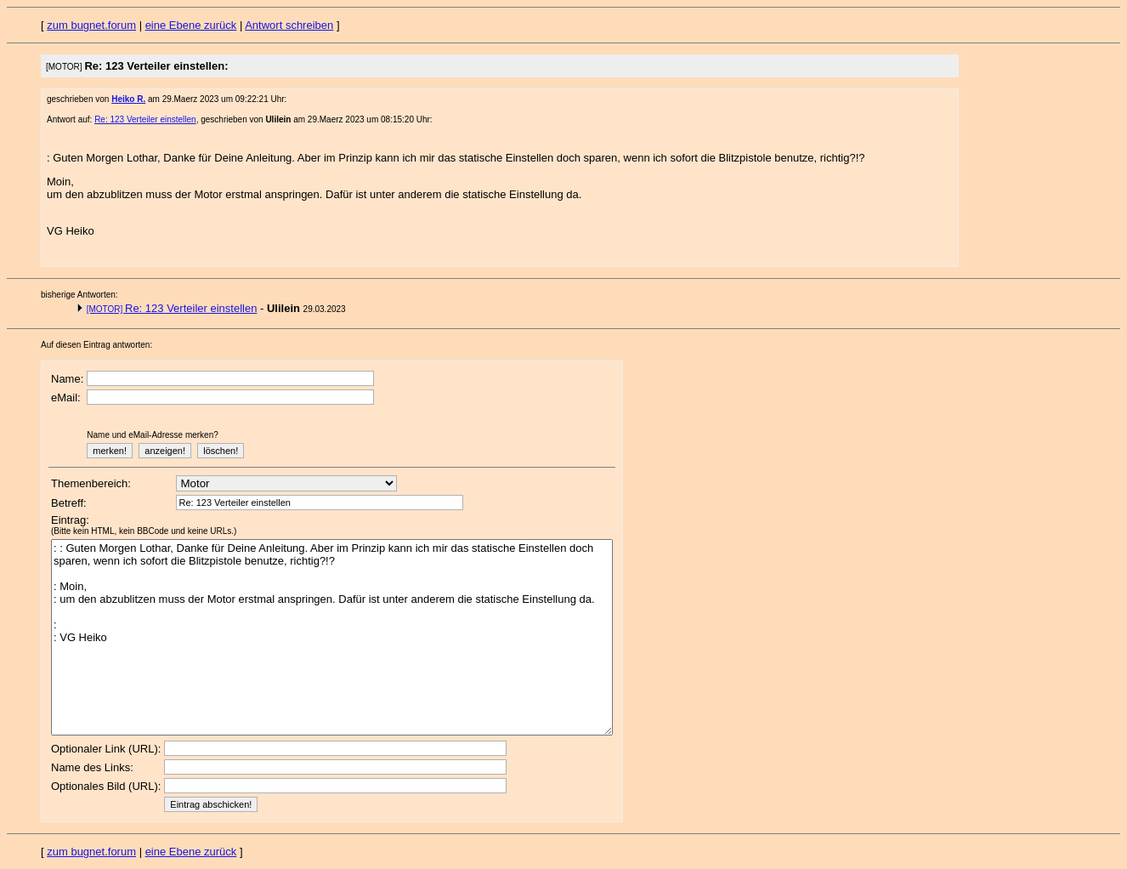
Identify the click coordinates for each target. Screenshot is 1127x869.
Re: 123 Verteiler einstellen (145, 119)
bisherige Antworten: (79, 294)
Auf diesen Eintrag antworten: (96, 344)
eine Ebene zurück (191, 25)
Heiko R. (128, 99)
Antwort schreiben (289, 25)
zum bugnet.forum (91, 25)
